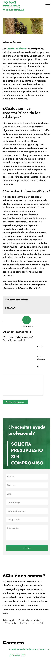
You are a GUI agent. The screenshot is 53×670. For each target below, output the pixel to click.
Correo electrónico (41, 359)
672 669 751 (17, 655)
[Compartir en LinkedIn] (13, 308)
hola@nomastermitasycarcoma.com (29, 649)
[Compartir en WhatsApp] (9, 308)
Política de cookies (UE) (32, 623)
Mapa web (10, 623)
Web (39, 367)
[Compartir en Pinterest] (11, 308)
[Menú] (46, 5)
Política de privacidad (29, 620)
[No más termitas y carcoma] (22, 5)
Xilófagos (17, 41)
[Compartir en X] (7, 308)
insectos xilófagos (16, 48)
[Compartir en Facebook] (5, 308)
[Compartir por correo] (15, 308)
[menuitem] (46, 5)
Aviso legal (8, 620)
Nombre (40, 348)
